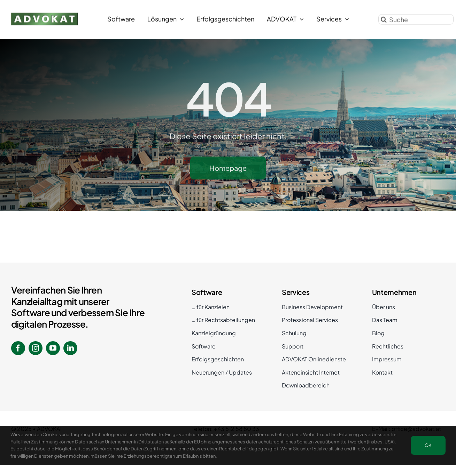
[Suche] (416, 18)
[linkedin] (70, 348)
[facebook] (18, 348)
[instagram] (35, 348)
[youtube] (53, 348)
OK (428, 445)
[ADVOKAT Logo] (44, 14)
